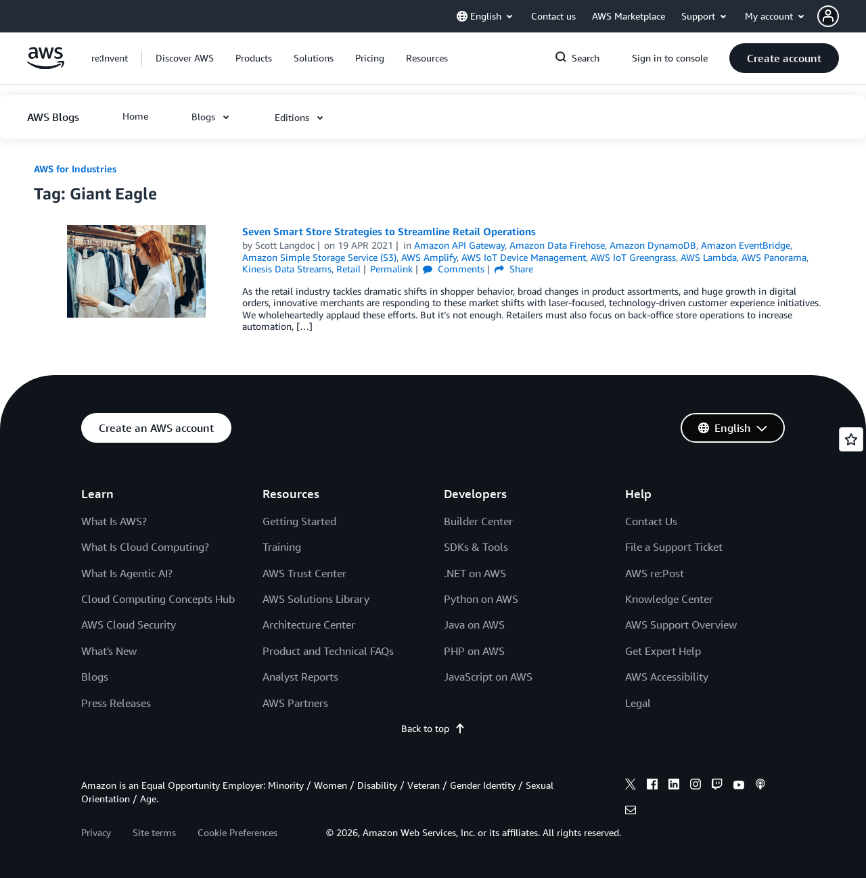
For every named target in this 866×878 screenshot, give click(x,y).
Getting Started (299, 521)
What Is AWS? (114, 521)
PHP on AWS (474, 651)
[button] (841, 16)
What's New (109, 651)
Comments (453, 268)
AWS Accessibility (666, 676)
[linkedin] (673, 786)
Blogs (94, 676)
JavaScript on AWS (488, 676)
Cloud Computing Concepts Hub (158, 599)
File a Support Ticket (674, 547)
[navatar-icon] (828, 16)
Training (282, 547)
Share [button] (514, 268)
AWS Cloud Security (128, 624)
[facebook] (652, 786)
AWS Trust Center (304, 573)
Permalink (391, 268)
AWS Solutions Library (316, 599)
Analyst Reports (300, 676)
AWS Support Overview (681, 624)
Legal (638, 703)
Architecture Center (309, 624)
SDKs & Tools (476, 547)
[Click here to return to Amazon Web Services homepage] (45, 65)
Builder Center (478, 521)
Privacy (96, 832)
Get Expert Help (663, 651)
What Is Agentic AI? (127, 573)
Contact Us (651, 521)
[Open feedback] (851, 439)
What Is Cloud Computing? (145, 547)
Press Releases (116, 703)
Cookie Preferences (237, 832)
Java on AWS (474, 624)
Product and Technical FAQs (328, 651)
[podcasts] (760, 786)
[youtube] (738, 786)
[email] (630, 811)
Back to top (433, 728)
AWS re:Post (654, 573)
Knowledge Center (669, 599)
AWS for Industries (75, 168)
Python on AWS (481, 599)
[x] (630, 786)
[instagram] (695, 786)
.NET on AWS (475, 573)
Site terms (154, 832)
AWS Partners (295, 703)
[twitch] (717, 786)
